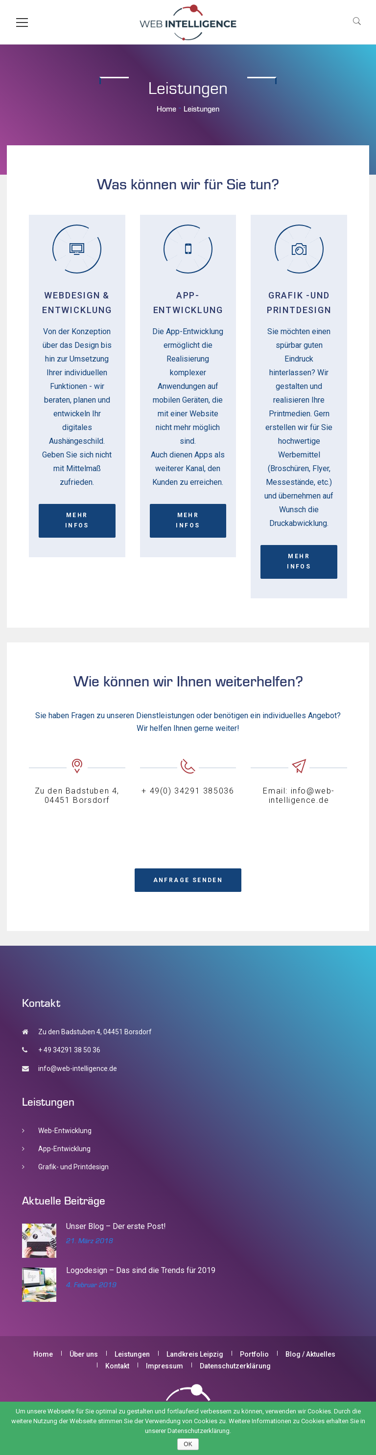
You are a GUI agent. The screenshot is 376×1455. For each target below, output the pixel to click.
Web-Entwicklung (65, 1131)
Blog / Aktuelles (310, 1354)
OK (188, 1444)
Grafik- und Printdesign (73, 1167)
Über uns (84, 1354)
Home (166, 109)
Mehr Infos (77, 520)
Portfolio (254, 1354)
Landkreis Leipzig (194, 1354)
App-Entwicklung (64, 1149)
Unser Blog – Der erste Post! (116, 1226)
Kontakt (117, 1366)
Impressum (164, 1366)
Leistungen (132, 1354)
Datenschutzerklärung (235, 1366)
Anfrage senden (188, 880)
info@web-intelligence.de (77, 1068)
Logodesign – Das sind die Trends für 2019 (140, 1270)
